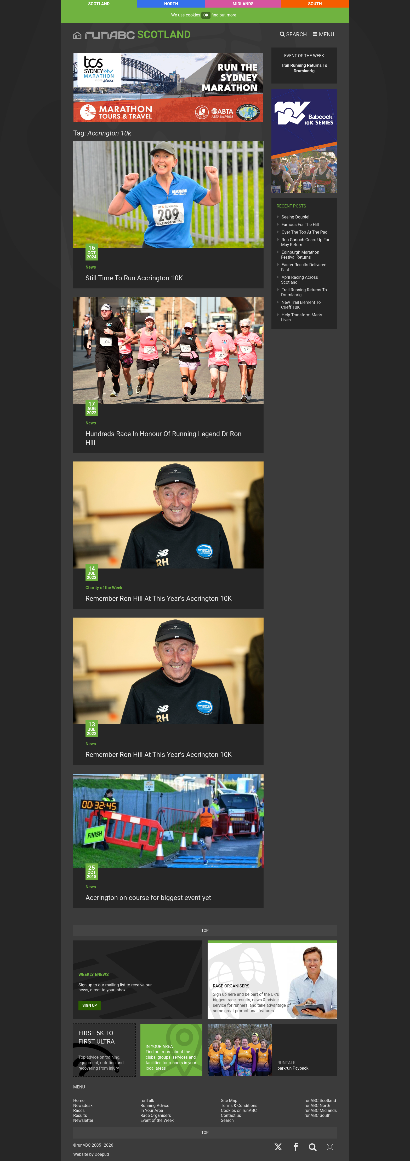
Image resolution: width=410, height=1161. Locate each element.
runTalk (147, 1100)
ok (205, 15)
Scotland (99, 3)
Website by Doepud (91, 1154)
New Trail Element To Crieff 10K (301, 305)
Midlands (242, 3)
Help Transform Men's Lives (301, 317)
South (315, 3)
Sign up (89, 1005)
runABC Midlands (321, 1110)
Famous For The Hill (300, 224)
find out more (224, 15)
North (171, 3)
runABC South (318, 1115)
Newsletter (83, 1120)
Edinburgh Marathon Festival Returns (300, 255)
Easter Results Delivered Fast (304, 267)
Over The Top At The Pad (304, 232)
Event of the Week (157, 1120)
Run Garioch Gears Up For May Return (305, 242)
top (204, 930)
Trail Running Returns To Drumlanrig (304, 292)
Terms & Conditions (239, 1105)
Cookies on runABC (239, 1110)
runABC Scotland (320, 1100)
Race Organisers (155, 1115)
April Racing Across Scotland (299, 280)
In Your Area (151, 1110)
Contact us (231, 1115)
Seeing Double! (295, 217)
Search (227, 1120)
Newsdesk (83, 1105)
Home (78, 1100)
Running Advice (154, 1105)
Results (80, 1115)
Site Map (229, 1100)
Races (79, 1110)
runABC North (317, 1105)
